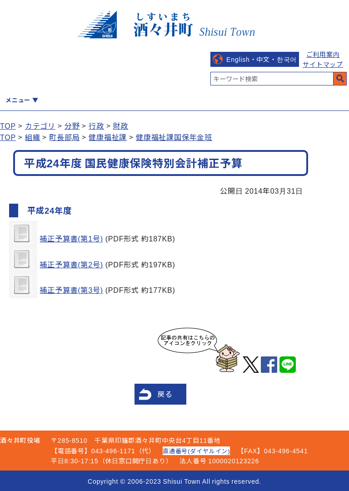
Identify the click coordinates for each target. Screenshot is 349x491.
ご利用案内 (323, 54)
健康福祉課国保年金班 (174, 136)
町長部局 (64, 136)
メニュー (17, 99)
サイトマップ (323, 64)
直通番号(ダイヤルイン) (196, 450)
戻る (165, 393)
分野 (72, 125)
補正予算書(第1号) (71, 238)
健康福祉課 (108, 136)
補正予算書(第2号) (71, 264)
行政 (96, 125)
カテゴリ (40, 125)
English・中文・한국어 (261, 59)
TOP (8, 125)
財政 (121, 125)
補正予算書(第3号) (71, 289)
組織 (32, 136)
